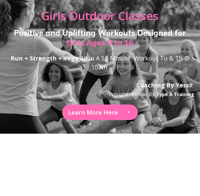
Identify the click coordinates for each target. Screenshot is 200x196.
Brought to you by (151, 94)
